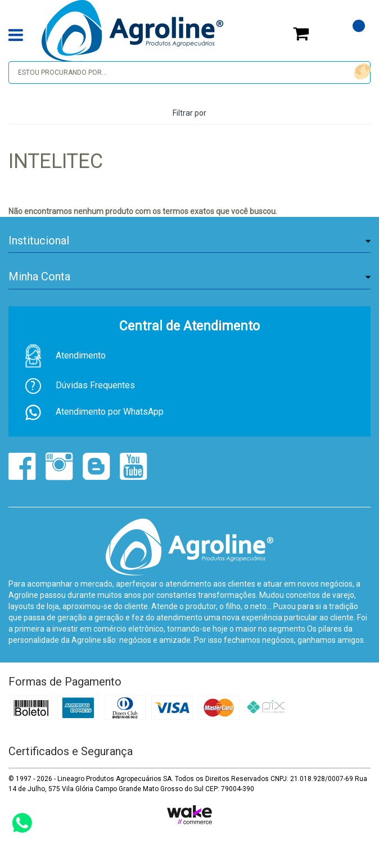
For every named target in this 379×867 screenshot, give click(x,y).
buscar (361, 71)
